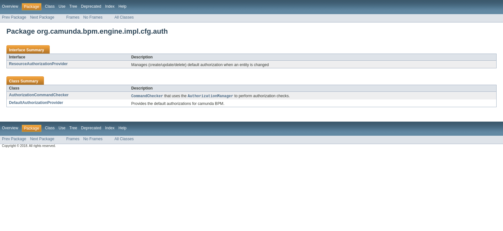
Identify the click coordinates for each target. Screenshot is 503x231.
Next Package (42, 17)
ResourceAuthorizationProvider (38, 64)
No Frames (93, 17)
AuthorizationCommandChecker (39, 95)
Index (110, 6)
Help (122, 6)
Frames (72, 17)
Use (61, 6)
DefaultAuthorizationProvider (36, 103)
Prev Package (14, 17)
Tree (73, 6)
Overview (10, 6)
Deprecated (91, 6)
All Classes (124, 17)
